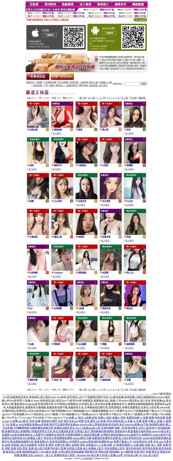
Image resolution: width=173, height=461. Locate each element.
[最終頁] (142, 98)
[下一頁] (124, 98)
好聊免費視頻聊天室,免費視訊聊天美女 (52, 428)
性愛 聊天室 (152, 451)
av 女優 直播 (140, 421)
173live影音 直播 (47, 451)
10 (118, 98)
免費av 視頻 (104, 417)
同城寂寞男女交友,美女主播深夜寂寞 (52, 431)
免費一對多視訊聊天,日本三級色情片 (135, 428)
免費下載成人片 (123, 441)
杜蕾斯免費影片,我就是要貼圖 (82, 434)
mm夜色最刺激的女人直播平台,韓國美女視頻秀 (37, 434)
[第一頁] (83, 98)
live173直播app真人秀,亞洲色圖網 (95, 428)
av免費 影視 (90, 417)
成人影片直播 (42, 448)
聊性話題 (103, 451)
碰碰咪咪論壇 (30, 451)
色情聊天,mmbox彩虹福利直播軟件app (91, 441)
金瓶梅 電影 (78, 445)
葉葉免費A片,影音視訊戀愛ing (51, 441)
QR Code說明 (140, 20)
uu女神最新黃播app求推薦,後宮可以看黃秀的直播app (49, 424)
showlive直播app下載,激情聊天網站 (145, 424)
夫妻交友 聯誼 (46, 445)
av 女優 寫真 (105, 445)
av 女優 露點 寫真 (140, 445)
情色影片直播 (58, 448)
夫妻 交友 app (155, 441)
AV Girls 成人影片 (148, 455)
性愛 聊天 (139, 451)
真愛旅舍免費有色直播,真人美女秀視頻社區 (117, 438)
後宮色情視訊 (134, 448)
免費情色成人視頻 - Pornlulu (70, 455)
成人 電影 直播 (159, 445)
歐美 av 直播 (125, 421)
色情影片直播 (74, 448)
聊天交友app (71, 421)
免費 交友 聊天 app (89, 421)
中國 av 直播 (155, 421)
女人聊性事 (126, 451)
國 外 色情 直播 (31, 421)
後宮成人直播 (13, 451)
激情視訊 (46, 421)
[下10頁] (133, 98)
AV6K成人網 (131, 455)
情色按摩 (160, 417)
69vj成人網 (93, 455)
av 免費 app (15, 421)
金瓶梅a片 (91, 445)
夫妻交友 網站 (63, 445)
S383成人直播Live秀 (111, 455)
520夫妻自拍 (139, 441)
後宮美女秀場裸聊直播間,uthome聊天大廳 (67, 438)
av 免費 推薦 (147, 417)
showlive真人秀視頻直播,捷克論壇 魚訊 (102, 424)
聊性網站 (114, 451)
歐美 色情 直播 (109, 421)
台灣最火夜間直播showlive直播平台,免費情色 (126, 434)
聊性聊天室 (91, 451)
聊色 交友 (57, 421)
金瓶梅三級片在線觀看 (24, 445)
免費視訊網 (132, 417)
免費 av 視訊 (76, 417)
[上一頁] (92, 98)
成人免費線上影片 (93, 448)
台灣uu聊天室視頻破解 (71, 451)
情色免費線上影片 (114, 448)
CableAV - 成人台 (43, 455)
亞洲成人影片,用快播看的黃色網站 (94, 431)
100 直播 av (12, 424)
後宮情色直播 (150, 448)
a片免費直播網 (121, 445)
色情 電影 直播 (25, 448)
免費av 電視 (119, 417)
